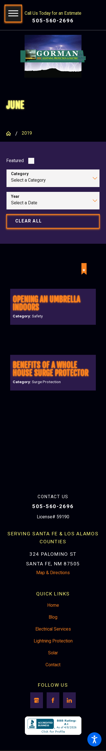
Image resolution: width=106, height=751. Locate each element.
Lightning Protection (53, 651)
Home (53, 615)
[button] (94, 739)
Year (15, 197)
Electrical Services (53, 639)
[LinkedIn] (69, 710)
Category (20, 174)
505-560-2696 (52, 21)
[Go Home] (10, 134)
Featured (15, 161)
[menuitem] (52, 616)
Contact (53, 674)
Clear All (28, 221)
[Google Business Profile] (36, 710)
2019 (27, 133)
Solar (53, 663)
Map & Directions (53, 582)
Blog (53, 627)
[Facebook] (53, 710)
